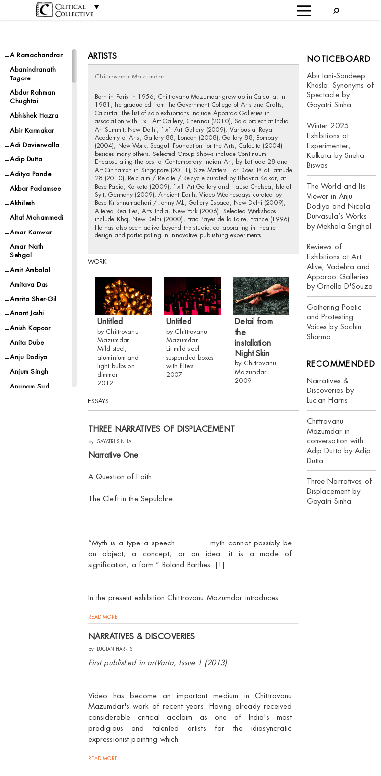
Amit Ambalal (30, 270)
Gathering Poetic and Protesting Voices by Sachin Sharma (334, 321)
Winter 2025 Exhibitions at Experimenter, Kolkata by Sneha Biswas (336, 145)
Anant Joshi (27, 313)
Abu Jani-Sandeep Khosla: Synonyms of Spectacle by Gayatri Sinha (340, 90)
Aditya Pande (30, 174)
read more (103, 617)
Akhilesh (22, 203)
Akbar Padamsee (35, 188)
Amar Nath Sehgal (27, 250)
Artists (102, 56)
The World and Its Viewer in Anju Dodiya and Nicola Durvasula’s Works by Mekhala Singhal (339, 206)
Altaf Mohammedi (37, 217)
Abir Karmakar (32, 130)
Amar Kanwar (31, 232)
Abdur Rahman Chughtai (32, 96)
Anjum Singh (29, 371)
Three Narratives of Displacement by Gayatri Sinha (339, 491)
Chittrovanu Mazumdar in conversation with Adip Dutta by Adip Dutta (339, 441)
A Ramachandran (37, 55)
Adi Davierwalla (35, 145)
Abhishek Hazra (34, 115)
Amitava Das (29, 284)
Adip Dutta (26, 159)
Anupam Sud (29, 386)
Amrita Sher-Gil (33, 299)
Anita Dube (27, 342)
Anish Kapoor (30, 328)
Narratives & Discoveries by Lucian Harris (330, 390)
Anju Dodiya (29, 357)
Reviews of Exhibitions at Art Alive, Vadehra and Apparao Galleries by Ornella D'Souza (340, 266)
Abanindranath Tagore (33, 73)
